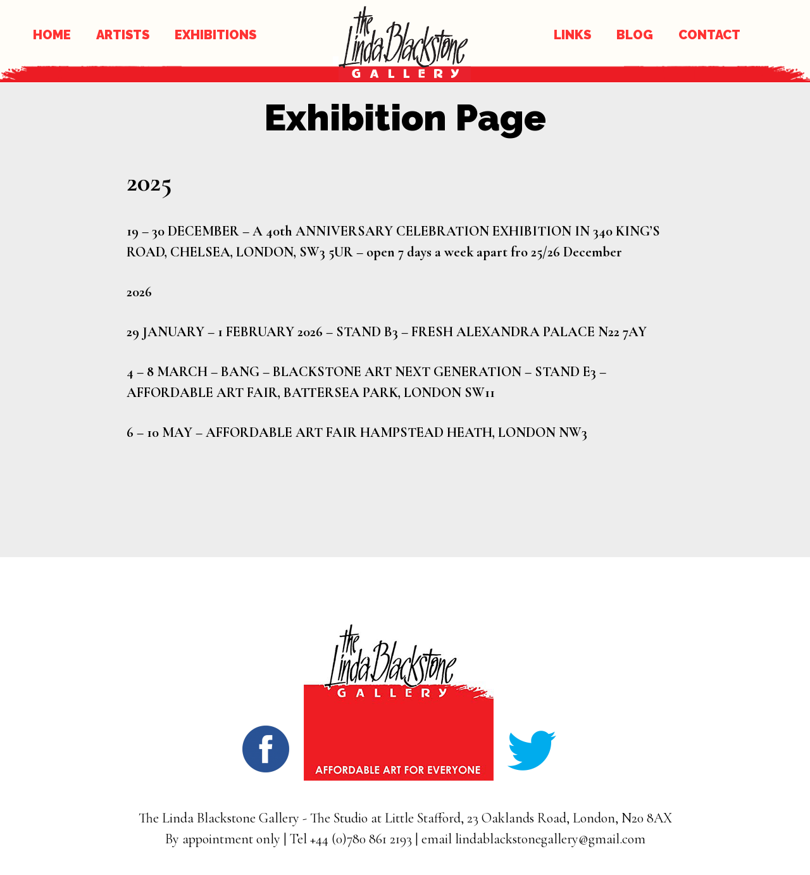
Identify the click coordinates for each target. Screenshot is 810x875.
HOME (52, 34)
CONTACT (709, 34)
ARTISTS (122, 34)
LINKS (572, 34)
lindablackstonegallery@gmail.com (550, 839)
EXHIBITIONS (215, 34)
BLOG (634, 34)
